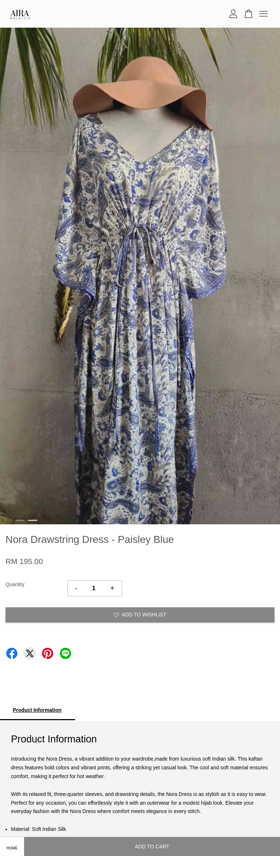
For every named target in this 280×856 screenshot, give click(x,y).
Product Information (37, 710)
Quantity (14, 584)
